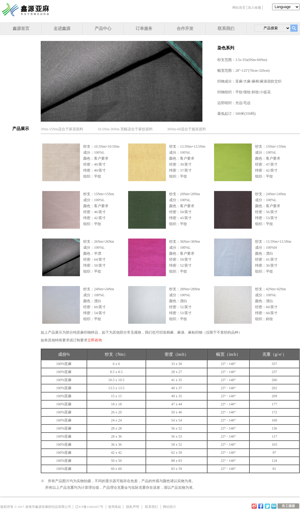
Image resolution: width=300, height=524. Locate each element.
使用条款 (114, 506)
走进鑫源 (62, 28)
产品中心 (103, 28)
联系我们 (226, 28)
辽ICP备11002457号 (89, 506)
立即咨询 (94, 340)
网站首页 (239, 7)
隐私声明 (132, 506)
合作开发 (185, 28)
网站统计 (169, 506)
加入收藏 (254, 7)
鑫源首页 (21, 28)
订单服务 (144, 28)
